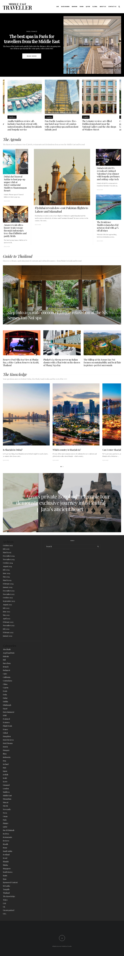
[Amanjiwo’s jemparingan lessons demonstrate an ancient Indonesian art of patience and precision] (62, 502)
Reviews (6, 841)
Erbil (4, 715)
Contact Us (112, 6)
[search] (98, 546)
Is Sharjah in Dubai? (13, 449)
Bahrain (74, 6)
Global (94, 6)
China (5, 684)
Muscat (5, 802)
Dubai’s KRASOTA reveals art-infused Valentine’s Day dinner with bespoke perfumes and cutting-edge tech (108, 174)
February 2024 (8, 584)
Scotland (6, 854)
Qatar (88, 6)
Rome (5, 848)
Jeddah (5, 774)
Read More (38, 224)
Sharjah (6, 861)
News (5, 813)
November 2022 (8, 625)
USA (4, 914)
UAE (57, 6)
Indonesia (6, 757)
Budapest (6, 670)
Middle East (7, 795)
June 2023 (6, 611)
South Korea (7, 872)
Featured (6, 719)
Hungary (6, 750)
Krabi (5, 778)
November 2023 (8, 594)
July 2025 (6, 549)
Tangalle (6, 889)
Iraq (4, 761)
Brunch (6, 667)
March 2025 (7, 552)
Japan (5, 771)
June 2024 (6, 573)
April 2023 (6, 618)
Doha (5, 694)
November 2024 (8, 559)
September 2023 (9, 601)
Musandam (7, 799)
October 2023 (8, 597)
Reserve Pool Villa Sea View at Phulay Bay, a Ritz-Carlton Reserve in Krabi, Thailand (21, 362)
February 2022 (8, 632)
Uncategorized (8, 910)
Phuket (5, 823)
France (5, 729)
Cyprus (5, 687)
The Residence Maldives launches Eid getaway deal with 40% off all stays (108, 226)
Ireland (5, 764)
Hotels (5, 747)
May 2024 (6, 577)
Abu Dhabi (7, 649)
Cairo (5, 674)
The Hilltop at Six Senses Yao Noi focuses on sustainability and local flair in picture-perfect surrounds (102, 362)
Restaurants (7, 837)
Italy (4, 768)
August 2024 (7, 566)
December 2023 (8, 591)
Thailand (6, 893)
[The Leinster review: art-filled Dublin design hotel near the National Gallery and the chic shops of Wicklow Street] (99, 97)
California (6, 677)
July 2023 (6, 608)
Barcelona (6, 663)
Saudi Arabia (65, 6)
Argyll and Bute (9, 653)
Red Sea (6, 834)
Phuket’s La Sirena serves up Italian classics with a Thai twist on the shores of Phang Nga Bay (61, 362)
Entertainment (8, 712)
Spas (4, 879)
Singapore (7, 868)
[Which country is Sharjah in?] (76, 414)
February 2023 (8, 622)
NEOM (5, 806)
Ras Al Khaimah (8, 830)
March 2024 (7, 580)
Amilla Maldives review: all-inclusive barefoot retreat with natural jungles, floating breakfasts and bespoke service (24, 125)
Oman (81, 6)
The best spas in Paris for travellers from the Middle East (31, 38)
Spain (5, 875)
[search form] (70, 546)
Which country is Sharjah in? (67, 449)
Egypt (5, 708)
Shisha (5, 865)
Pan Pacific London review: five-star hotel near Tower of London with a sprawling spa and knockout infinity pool (61, 125)
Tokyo (5, 900)
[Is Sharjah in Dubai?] (26, 414)
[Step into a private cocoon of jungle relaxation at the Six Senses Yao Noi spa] (62, 294)
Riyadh (5, 844)
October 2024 (8, 563)
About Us (103, 6)
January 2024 (7, 587)
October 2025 (8, 545)
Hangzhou (7, 736)
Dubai (5, 698)
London (49, 117)
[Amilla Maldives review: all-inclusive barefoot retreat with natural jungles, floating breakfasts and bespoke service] (24, 97)
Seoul (5, 858)
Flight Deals (7, 726)
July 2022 (6, 629)
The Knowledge (9, 896)
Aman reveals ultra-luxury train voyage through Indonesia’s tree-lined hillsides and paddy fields (15, 230)
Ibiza (4, 754)
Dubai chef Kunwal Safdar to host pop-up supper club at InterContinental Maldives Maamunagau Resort (15, 183)
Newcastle (7, 809)
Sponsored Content (10, 882)
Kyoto (5, 781)
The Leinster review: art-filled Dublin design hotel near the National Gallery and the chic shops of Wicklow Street (99, 125)
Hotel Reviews (8, 740)
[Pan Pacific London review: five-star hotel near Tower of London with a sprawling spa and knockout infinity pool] (62, 97)
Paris (4, 820)
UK (4, 907)
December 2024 (8, 556)
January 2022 (7, 636)
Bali (4, 660)
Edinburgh (7, 705)
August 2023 (7, 604)
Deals (5, 691)
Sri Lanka (6, 886)
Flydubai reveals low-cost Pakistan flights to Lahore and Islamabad (61, 209)
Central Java (7, 681)
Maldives (12, 117)
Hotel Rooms (7, 743)
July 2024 (6, 570)
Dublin (86, 117)
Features (6, 722)
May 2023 (6, 615)
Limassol (6, 785)
